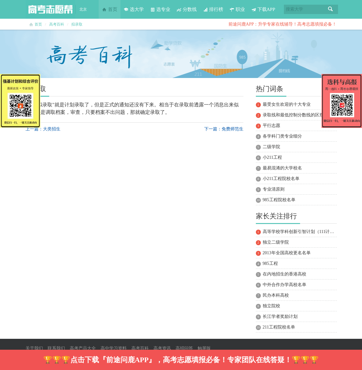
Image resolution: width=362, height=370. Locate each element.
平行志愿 (271, 125)
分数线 (186, 9)
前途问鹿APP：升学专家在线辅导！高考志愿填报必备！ (282, 24)
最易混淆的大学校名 (282, 168)
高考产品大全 (83, 348)
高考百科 (56, 24)
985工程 (270, 263)
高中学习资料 (114, 348)
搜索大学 (294, 9)
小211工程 (272, 157)
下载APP (263, 9)
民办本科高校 (276, 295)
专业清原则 (273, 189)
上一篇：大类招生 (43, 129)
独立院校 (271, 306)
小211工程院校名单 (281, 178)
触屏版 (204, 348)
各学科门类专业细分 (282, 136)
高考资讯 (162, 348)
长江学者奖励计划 (280, 316)
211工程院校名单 (279, 327)
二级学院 (271, 146)
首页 (109, 9)
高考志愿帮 (50, 9)
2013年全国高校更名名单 (287, 253)
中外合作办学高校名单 (284, 284)
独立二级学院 (276, 242)
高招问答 (184, 348)
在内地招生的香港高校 (284, 274)
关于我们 (34, 348)
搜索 (330, 9)
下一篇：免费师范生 (223, 129)
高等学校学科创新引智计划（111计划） (301, 231)
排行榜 (213, 9)
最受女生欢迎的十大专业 (287, 104)
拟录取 (76, 24)
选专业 (160, 9)
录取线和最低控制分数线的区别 (293, 115)
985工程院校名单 (279, 199)
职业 (237, 9)
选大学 (134, 9)
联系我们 (56, 348)
